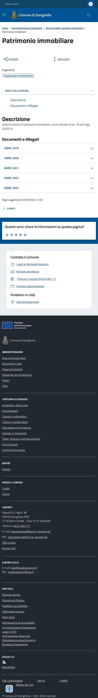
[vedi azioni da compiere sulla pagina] (60, 59)
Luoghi (6, 488)
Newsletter (8, 667)
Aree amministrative (14, 358)
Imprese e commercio (14, 433)
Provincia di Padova (13, 600)
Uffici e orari (9, 542)
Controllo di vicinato (13, 450)
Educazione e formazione (16, 427)
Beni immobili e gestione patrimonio (64, 28)
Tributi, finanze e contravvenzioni (21, 439)
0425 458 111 (21, 526)
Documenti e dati (12, 363)
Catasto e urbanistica (14, 416)
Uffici (5, 386)
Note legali (8, 617)
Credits (64, 680)
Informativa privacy (13, 611)
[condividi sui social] (10, 59)
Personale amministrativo (17, 375)
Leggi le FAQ (9, 632)
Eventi (6, 494)
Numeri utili (8, 548)
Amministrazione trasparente (27, 28)
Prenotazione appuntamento (18, 640)
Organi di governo (12, 369)
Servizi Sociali (10, 444)
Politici (6, 380)
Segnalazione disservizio (16, 636)
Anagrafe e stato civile (15, 405)
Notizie (6, 469)
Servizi (41, 680)
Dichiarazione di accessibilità (18, 623)
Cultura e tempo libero (15, 422)
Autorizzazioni (10, 411)
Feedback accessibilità (15, 606)
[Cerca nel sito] (87, 15)
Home (5, 28)
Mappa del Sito (24, 685)
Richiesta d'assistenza (15, 644)
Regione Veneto (12, 4)
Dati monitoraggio (12, 680)
